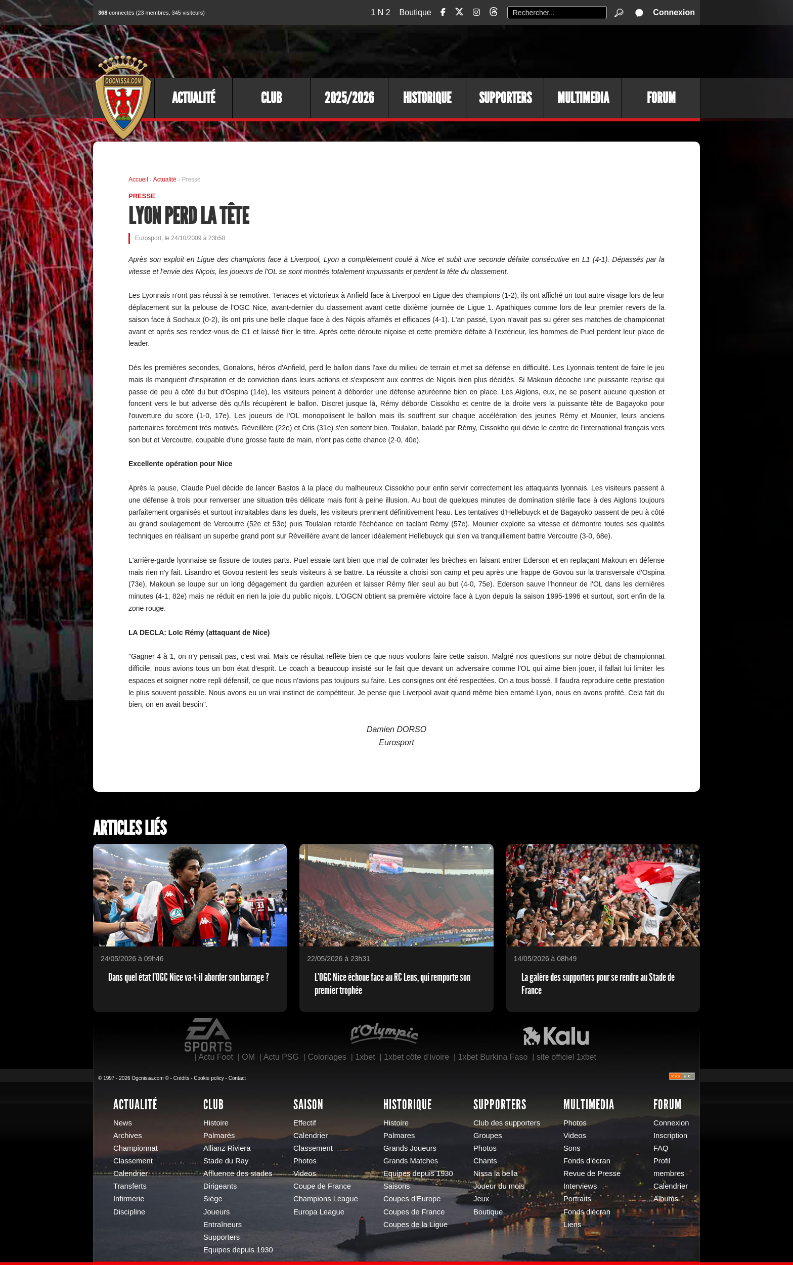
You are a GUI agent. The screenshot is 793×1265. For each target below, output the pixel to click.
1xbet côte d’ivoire (416, 1057)
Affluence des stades (238, 1173)
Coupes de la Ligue (415, 1225)
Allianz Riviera (226, 1148)
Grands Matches (410, 1161)
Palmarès (219, 1136)
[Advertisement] (515, 50)
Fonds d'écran (586, 1161)
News (122, 1123)
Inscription (670, 1136)
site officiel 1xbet (566, 1057)
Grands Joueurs (409, 1148)
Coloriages (326, 1057)
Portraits (577, 1199)
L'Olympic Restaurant (384, 1035)
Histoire (216, 1123)
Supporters (505, 98)
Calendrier (130, 1173)
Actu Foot (215, 1057)
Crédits (181, 1078)
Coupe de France (322, 1186)
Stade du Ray (225, 1161)
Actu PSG (281, 1057)
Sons (572, 1148)
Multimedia (583, 98)
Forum (661, 98)
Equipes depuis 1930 (238, 1250)
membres (668, 1173)
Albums (665, 1199)
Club (271, 98)
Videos (304, 1173)
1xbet (365, 1057)
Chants (485, 1161)
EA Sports (209, 1035)
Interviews (580, 1186)
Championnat (135, 1148)
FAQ (661, 1148)
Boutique (415, 12)
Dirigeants (220, 1186)
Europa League (318, 1212)
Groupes (487, 1136)
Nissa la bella (495, 1173)
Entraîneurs (222, 1225)
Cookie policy (209, 1078)
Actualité (193, 98)
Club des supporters (506, 1123)
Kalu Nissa (556, 1035)
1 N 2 (380, 12)
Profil (662, 1161)
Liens (572, 1225)
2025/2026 (349, 98)
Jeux (481, 1199)
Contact (237, 1078)
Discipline (129, 1212)
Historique (427, 98)
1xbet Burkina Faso (493, 1057)
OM (248, 1057)
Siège (213, 1199)
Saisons (396, 1186)
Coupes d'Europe (412, 1199)
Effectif (304, 1123)
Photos (305, 1161)
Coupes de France (414, 1212)
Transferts (130, 1186)
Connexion (674, 12)
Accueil (138, 179)
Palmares (399, 1136)
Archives (127, 1136)
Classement (133, 1161)
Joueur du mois (498, 1186)
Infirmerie (128, 1199)
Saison (308, 1105)
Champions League (325, 1199)
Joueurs (216, 1212)
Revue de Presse (592, 1173)
